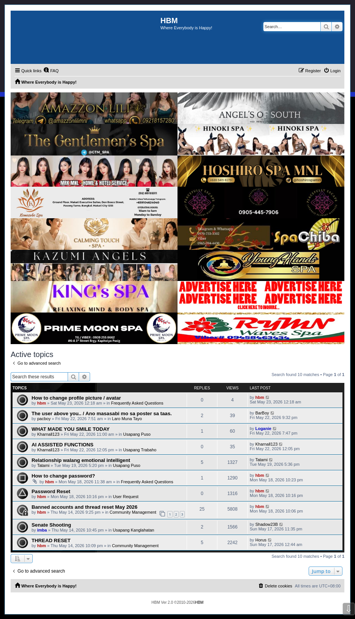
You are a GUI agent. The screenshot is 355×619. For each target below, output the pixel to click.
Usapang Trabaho (139, 450)
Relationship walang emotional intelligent (81, 460)
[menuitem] (51, 70)
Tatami (43, 465)
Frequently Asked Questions (137, 403)
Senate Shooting (51, 525)
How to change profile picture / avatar (76, 398)
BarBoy (262, 413)
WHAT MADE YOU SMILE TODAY (70, 429)
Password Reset (51, 491)
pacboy (44, 418)
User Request (125, 496)
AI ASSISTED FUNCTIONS (63, 445)
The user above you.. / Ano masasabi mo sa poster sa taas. (102, 413)
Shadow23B (266, 524)
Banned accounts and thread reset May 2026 (85, 507)
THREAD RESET (51, 540)
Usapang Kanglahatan (133, 530)
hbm (41, 403)
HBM (199, 602)
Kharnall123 (48, 434)
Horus (260, 540)
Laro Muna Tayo (127, 418)
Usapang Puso (137, 434)
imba (42, 530)
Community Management (132, 512)
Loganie (263, 428)
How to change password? (63, 476)
